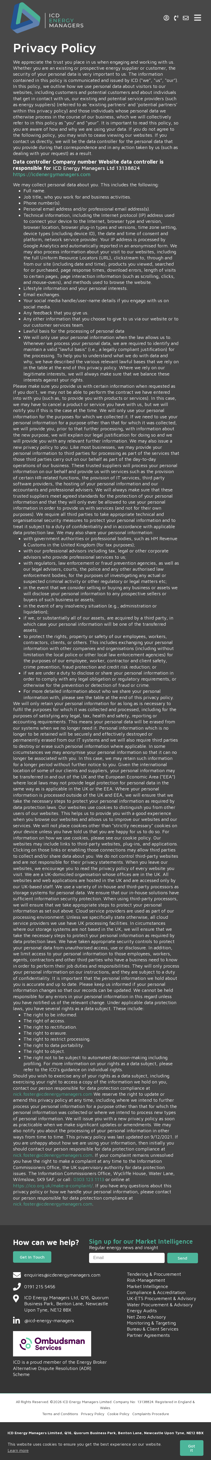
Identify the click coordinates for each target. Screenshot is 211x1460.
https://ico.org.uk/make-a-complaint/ (53, 1185)
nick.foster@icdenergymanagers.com (52, 1094)
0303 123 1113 (88, 1179)
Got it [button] (191, 1448)
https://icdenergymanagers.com (51, 174)
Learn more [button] (18, 1450)
